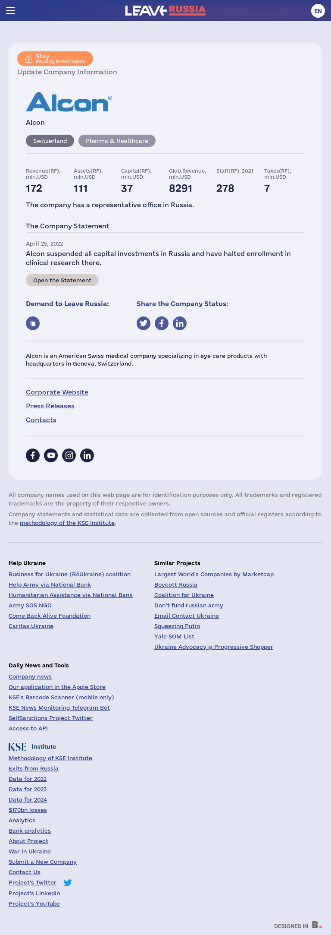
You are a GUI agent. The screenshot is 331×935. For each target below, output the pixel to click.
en (318, 11)
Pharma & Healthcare (117, 141)
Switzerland (50, 141)
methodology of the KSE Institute (67, 523)
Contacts (41, 419)
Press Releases (50, 406)
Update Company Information (67, 72)
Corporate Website (57, 392)
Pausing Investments (61, 58)
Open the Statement (62, 280)
